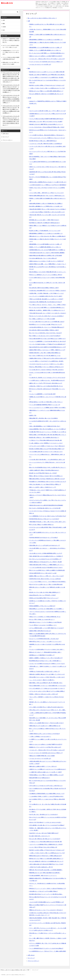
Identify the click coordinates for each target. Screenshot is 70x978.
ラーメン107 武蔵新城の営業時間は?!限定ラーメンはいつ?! (44, 404)
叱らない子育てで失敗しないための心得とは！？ (42, 619)
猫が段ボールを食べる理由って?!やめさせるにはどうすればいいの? (46, 85)
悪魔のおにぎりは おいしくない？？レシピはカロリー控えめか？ (46, 910)
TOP (15, 970)
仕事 (29, 21)
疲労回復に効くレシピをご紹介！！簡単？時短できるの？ (44, 219)
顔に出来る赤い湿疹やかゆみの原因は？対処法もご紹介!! (44, 330)
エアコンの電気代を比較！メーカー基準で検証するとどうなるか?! (46, 628)
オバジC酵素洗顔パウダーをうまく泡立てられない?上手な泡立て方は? (47, 516)
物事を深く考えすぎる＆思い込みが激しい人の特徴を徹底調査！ (46, 869)
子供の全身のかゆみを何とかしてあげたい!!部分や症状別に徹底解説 (47, 252)
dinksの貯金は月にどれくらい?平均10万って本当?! (42, 595)
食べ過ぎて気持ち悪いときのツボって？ (39, 836)
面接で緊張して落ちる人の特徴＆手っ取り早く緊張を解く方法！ (46, 682)
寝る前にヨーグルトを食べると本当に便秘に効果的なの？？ (44, 592)
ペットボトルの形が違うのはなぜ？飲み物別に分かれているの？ (46, 567)
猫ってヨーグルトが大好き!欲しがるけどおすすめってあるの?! (45, 333)
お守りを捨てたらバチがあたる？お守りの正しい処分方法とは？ (46, 785)
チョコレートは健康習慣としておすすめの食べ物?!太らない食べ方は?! (47, 341)
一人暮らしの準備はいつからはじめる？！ (40, 736)
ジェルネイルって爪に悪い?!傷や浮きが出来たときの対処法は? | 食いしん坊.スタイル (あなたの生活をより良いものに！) (11, 121)
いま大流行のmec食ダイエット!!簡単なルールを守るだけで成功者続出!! (47, 184)
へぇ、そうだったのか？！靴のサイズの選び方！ (42, 680)
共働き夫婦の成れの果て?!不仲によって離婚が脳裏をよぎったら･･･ (46, 564)
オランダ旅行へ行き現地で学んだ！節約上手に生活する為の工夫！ (46, 707)
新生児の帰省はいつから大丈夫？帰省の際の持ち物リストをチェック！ (47, 271)
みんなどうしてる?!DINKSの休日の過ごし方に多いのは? (44, 638)
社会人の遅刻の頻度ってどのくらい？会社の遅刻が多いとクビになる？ (47, 685)
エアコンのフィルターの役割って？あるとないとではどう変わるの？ (47, 446)
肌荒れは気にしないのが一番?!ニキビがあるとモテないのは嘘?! (45, 121)
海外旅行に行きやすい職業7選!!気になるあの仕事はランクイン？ (46, 124)
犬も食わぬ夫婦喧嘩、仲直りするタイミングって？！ (43, 875)
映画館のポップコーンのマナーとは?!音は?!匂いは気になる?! (45, 747)
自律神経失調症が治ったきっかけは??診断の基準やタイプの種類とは (47, 249)
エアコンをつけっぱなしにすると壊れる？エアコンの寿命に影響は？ (47, 691)
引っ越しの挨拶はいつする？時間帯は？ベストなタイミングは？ (46, 443)
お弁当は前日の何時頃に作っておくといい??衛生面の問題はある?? (46, 327)
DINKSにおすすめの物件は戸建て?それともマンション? (43, 598)
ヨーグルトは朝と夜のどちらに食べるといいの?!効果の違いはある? (46, 321)
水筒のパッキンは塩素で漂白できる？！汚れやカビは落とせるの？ (46, 723)
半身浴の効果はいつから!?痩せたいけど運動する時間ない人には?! (46, 775)
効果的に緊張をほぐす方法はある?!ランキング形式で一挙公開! (45, 561)
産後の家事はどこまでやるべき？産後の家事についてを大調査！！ (46, 608)
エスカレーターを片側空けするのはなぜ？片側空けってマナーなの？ (47, 663)
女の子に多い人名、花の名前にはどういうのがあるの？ (43, 814)
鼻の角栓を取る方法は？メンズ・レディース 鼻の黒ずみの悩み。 (46, 894)
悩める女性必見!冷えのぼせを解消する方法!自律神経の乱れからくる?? (47, 347)
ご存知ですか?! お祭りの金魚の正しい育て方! (41, 867)
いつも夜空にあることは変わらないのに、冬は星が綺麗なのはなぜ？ (47, 380)
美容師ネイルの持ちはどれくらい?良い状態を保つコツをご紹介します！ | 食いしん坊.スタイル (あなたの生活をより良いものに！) (11, 78)
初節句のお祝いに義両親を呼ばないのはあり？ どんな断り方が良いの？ (47, 182)
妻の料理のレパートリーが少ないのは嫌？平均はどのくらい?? (45, 324)
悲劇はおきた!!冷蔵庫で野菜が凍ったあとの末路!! (42, 755)
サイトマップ (31, 958)
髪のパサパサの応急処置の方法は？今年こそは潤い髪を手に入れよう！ (47, 467)
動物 (29, 68)
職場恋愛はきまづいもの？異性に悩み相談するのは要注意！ (44, 872)
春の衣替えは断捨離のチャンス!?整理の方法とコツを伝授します (45, 206)
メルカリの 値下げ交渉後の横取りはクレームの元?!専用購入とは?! (46, 902)
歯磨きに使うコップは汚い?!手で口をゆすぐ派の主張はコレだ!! (45, 383)
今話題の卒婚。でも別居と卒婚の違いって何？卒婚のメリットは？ (46, 293)
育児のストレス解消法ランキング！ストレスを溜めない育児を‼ (45, 274)
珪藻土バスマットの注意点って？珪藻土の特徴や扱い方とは (44, 616)
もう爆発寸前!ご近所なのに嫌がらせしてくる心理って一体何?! (45, 772)
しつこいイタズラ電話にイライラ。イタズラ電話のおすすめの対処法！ (47, 581)
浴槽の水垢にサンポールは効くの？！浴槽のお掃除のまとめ (44, 725)
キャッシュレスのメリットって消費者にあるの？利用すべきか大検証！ (47, 407)
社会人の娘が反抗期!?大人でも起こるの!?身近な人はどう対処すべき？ (47, 338)
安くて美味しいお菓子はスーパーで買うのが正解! (42, 318)
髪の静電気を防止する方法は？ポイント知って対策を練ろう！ (45, 660)
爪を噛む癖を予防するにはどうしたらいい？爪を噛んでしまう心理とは (47, 431)
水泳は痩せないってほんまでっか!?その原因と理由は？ (43, 891)
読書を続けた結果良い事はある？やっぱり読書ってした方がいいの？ (47, 674)
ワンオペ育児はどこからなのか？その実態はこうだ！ (43, 625)
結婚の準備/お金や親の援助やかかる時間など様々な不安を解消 (45, 255)
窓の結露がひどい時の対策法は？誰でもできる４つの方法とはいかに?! (47, 481)
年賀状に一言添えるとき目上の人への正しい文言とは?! (43, 694)
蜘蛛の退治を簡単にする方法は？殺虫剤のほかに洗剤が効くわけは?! (47, 478)
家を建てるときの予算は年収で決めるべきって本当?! (43, 473)
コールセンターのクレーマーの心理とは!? (40, 64)
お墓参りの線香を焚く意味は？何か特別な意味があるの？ (44, 470)
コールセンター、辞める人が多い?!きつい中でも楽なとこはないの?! (47, 58)
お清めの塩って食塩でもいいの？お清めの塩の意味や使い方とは (46, 386)
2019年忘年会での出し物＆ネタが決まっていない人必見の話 (45, 578)
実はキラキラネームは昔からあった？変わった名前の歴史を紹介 (46, 584)
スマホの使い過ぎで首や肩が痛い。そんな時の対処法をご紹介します (47, 459)
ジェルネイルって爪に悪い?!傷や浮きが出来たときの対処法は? (45, 143)
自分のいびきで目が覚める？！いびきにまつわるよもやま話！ (45, 822)
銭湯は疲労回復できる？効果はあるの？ (39, 777)
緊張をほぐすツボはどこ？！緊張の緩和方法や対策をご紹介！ (45, 652)
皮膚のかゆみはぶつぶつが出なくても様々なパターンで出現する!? (46, 261)
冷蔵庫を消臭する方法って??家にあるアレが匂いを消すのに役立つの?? (47, 358)
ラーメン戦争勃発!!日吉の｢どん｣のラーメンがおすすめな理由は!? (46, 948)
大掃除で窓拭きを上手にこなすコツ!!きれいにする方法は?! (44, 733)
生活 (29, 107)
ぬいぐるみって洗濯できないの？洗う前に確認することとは (44, 355)
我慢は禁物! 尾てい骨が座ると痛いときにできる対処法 (43, 418)
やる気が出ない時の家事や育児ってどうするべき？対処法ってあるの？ (47, 290)
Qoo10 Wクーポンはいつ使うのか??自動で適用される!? (43, 833)
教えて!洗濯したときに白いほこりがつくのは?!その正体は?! (44, 335)
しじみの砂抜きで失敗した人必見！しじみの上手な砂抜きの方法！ (46, 796)
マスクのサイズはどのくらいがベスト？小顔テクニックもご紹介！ (46, 364)
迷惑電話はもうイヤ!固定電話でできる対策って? (41, 655)
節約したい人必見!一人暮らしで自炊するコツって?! (42, 487)
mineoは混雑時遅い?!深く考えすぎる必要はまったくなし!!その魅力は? (47, 429)
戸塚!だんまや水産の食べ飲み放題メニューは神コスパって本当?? (46, 299)
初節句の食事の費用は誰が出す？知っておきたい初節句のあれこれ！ (47, 195)
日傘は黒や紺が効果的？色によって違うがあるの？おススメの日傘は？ (47, 209)
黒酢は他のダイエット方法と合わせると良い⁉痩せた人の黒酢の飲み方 (47, 236)
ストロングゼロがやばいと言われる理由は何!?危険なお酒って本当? (46, 127)
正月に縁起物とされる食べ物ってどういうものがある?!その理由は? (46, 825)
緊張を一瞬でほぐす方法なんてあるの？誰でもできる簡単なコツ (46, 476)
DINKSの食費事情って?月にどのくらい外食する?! (42, 606)
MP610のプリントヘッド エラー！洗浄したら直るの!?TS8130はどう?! (47, 888)
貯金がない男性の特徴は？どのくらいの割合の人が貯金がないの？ (46, 366)
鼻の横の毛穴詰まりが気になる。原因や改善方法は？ (43, 140)
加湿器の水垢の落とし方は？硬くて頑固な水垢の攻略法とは (44, 352)
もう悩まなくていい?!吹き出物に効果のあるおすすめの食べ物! (45, 440)
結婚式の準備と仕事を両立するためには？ (40, 630)
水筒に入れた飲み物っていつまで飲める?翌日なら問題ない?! (45, 484)
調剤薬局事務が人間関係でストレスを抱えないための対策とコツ (46, 39)
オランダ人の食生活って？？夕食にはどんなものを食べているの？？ (47, 688)
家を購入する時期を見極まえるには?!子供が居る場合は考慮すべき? (46, 448)
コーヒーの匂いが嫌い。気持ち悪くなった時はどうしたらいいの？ (46, 192)
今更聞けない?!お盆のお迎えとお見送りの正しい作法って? (44, 671)
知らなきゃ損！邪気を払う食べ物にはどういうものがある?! (44, 838)
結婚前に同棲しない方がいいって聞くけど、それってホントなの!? (46, 576)
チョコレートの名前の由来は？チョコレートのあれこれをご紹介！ (47, 649)
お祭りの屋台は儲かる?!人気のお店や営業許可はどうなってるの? (46, 864)
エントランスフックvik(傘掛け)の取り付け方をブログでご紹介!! (45, 296)
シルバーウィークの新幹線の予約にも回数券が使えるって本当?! (45, 844)
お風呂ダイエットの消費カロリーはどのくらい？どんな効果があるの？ (47, 769)
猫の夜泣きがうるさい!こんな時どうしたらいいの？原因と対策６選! (47, 71)
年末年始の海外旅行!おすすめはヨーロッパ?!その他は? (43, 537)
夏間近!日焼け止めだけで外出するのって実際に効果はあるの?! (45, 855)
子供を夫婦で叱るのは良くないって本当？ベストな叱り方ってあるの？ (47, 313)
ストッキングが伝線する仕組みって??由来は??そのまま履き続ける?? (47, 344)
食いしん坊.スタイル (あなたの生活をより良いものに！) (42, 18)
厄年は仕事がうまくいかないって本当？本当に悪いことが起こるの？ (47, 677)
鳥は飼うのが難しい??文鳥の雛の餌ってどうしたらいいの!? (44, 230)
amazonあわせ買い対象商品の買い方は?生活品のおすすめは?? (45, 301)
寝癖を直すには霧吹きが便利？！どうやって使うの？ (43, 766)
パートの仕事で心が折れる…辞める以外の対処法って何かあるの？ (47, 135)
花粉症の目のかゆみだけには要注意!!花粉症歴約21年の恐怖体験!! (46, 505)
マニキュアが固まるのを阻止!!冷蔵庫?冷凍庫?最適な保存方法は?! (46, 118)
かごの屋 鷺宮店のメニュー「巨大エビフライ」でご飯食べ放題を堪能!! (47, 951)
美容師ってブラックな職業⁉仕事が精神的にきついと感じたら (45, 50)
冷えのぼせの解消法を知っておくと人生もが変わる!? (43, 258)
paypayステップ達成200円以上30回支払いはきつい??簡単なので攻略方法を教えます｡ (11, 40)
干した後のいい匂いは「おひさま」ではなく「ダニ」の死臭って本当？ (47, 304)
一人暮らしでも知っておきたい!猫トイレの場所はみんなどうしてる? (47, 88)
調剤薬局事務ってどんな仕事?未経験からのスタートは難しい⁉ (45, 47)
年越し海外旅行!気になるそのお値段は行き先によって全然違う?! (46, 556)
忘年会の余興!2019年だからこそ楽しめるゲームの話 (42, 573)
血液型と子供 (32, 415)
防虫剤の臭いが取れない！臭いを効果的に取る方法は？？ (44, 437)
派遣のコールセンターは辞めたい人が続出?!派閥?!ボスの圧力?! (45, 56)
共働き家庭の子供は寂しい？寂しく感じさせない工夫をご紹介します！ (47, 521)
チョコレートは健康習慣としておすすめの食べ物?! (42, 394)
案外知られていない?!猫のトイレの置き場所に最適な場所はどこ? (46, 91)
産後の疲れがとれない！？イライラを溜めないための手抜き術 (45, 622)
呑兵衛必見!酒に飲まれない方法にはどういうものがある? (44, 518)
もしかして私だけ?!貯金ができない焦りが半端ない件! (43, 847)
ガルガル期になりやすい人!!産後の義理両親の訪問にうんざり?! (45, 553)
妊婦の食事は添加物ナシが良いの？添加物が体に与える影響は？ (46, 203)
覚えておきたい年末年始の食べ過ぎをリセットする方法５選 (44, 508)
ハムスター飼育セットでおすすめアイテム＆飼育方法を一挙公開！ (46, 77)
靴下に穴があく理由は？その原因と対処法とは (41, 524)
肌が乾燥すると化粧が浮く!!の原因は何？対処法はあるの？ (44, 222)
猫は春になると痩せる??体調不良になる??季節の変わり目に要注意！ (47, 74)
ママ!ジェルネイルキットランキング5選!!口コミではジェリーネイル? (47, 138)
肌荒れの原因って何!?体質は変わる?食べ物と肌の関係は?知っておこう (47, 434)
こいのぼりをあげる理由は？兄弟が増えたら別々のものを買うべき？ (47, 212)
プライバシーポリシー (33, 960)
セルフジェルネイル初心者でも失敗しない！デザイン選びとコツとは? (47, 110)
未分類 (29, 97)
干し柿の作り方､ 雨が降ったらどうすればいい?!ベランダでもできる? (47, 377)
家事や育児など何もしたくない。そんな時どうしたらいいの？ (45, 641)
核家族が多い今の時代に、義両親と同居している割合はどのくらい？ (47, 310)
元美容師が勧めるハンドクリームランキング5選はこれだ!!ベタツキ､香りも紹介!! (11, 52)
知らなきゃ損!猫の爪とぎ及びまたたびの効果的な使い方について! (46, 93)
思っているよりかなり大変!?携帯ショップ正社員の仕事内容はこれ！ (47, 53)
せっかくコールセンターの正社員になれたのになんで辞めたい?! (45, 61)
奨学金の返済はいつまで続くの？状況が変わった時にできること (46, 401)
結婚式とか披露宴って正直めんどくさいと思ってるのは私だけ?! (45, 658)
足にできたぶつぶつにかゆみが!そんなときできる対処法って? (45, 559)
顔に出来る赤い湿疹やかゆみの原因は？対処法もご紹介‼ (44, 287)
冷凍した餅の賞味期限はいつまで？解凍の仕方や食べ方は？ (44, 426)
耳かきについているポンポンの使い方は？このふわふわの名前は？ (46, 316)
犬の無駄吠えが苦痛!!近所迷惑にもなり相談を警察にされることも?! (46, 793)
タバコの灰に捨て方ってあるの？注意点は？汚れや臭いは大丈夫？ (46, 369)
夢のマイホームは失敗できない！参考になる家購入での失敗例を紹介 (47, 570)
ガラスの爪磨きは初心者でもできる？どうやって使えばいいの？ (46, 451)
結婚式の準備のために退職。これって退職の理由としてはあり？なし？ (47, 264)
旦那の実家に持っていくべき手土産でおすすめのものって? (44, 545)
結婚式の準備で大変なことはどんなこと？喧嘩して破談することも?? (47, 349)
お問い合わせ (31, 955)
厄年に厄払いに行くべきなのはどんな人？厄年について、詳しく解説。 (47, 710)
